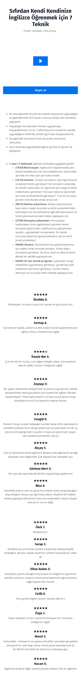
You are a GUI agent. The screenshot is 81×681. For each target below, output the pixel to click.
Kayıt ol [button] (40, 90)
